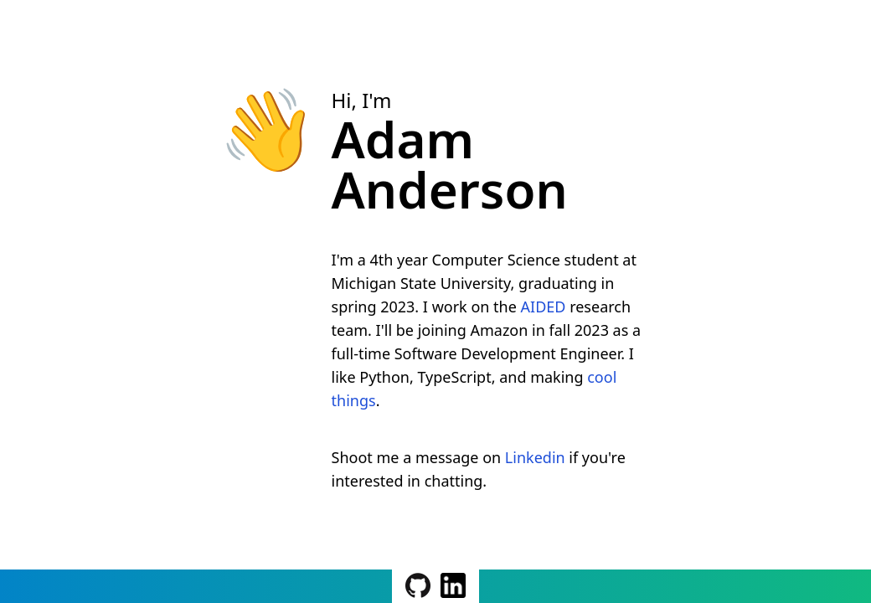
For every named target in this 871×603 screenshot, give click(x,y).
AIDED (543, 306)
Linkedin (535, 457)
